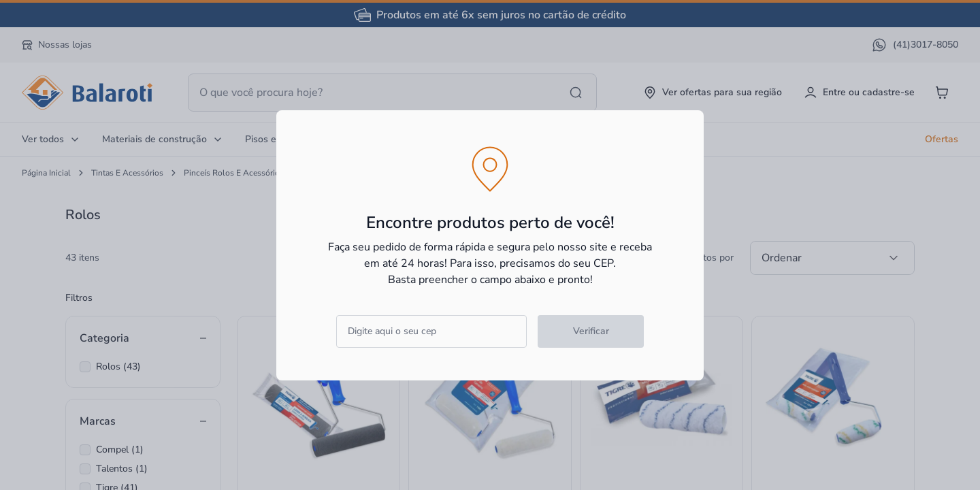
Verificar (591, 331)
